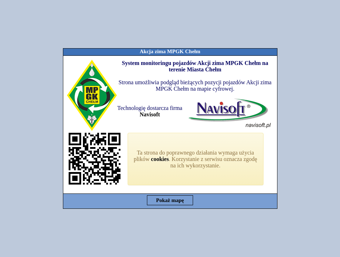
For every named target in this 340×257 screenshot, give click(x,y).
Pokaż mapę (170, 200)
